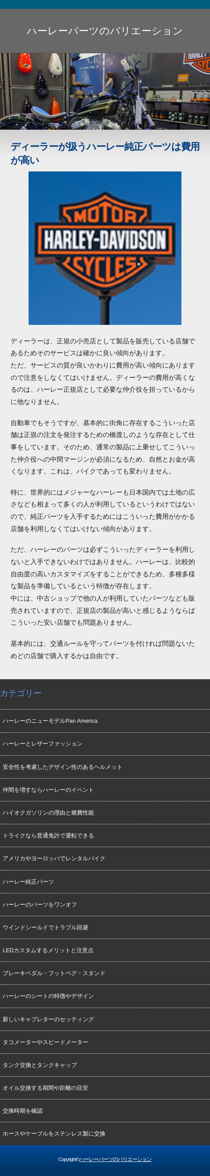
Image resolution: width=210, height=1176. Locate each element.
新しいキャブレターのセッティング (48, 1019)
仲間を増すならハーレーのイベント (48, 789)
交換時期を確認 (23, 1110)
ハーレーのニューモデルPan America (50, 720)
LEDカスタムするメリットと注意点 (48, 950)
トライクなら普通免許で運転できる (48, 835)
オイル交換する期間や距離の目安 (45, 1088)
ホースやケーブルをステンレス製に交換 (54, 1133)
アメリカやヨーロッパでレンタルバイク (54, 858)
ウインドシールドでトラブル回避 (45, 927)
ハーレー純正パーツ (28, 881)
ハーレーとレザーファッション (43, 743)
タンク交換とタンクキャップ (40, 1065)
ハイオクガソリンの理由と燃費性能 (48, 812)
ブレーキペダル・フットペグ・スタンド (54, 973)
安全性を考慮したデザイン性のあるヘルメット (63, 767)
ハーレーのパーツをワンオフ (40, 904)
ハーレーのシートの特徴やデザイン (48, 996)
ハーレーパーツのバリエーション (105, 30)
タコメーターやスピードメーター (45, 1042)
